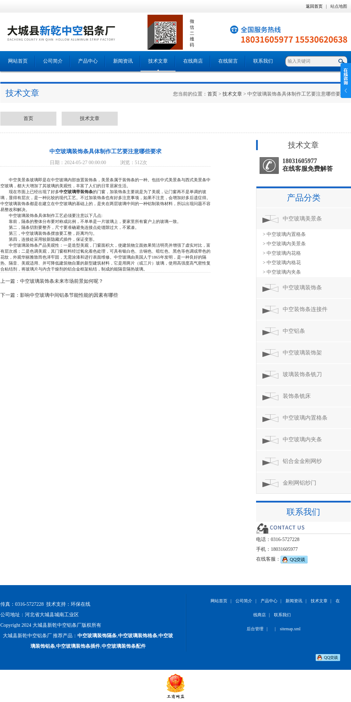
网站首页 (18, 61)
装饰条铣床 (297, 396)
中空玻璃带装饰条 (76, 191)
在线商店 (193, 61)
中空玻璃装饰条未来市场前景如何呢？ (61, 281)
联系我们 (263, 61)
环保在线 (80, 604)
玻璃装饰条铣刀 (302, 374)
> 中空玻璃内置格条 (284, 234)
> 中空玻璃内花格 (282, 253)
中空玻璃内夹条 (302, 439)
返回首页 (314, 6)
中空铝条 (294, 331)
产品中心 (88, 61)
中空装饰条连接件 (305, 309)
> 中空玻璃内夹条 (282, 272)
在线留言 (228, 61)
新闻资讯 (123, 61)
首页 (212, 94)
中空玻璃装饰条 (302, 287)
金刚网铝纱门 (299, 483)
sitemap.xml (290, 628)
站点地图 (338, 6)
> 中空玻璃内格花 (282, 262)
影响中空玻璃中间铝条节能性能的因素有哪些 (69, 295)
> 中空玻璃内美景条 (284, 243)
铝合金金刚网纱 (302, 461)
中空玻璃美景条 (302, 219)
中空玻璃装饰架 (302, 353)
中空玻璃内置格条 (305, 418)
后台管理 (255, 628)
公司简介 (53, 61)
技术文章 (158, 61)
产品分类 (304, 197)
